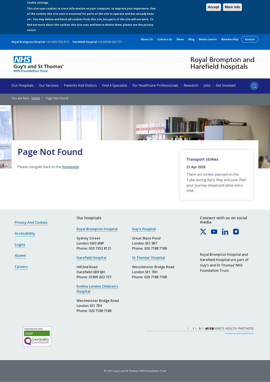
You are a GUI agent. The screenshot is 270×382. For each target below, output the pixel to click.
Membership (229, 39)
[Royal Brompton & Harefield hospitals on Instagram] (236, 231)
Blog (191, 39)
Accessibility (25, 233)
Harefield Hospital (91, 257)
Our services (49, 85)
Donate (250, 39)
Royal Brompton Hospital (97, 229)
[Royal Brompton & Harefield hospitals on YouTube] (214, 231)
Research (191, 85)
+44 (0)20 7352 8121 (58, 42)
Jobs (207, 85)
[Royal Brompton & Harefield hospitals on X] (203, 231)
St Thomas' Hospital (148, 257)
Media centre (208, 39)
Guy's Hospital (144, 229)
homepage (70, 166)
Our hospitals (23, 85)
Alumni (20, 255)
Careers (21, 266)
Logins (20, 244)
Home (35, 98)
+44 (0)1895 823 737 (110, 42)
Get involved (225, 85)
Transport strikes (202, 159)
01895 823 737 (100, 277)
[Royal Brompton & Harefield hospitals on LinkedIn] (225, 231)
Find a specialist (114, 85)
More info (232, 7)
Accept (213, 7)
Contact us (164, 39)
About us (147, 39)
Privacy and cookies (31, 222)
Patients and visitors (80, 85)
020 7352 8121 (100, 248)
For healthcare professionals (155, 85)
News (180, 39)
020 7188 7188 (100, 310)
